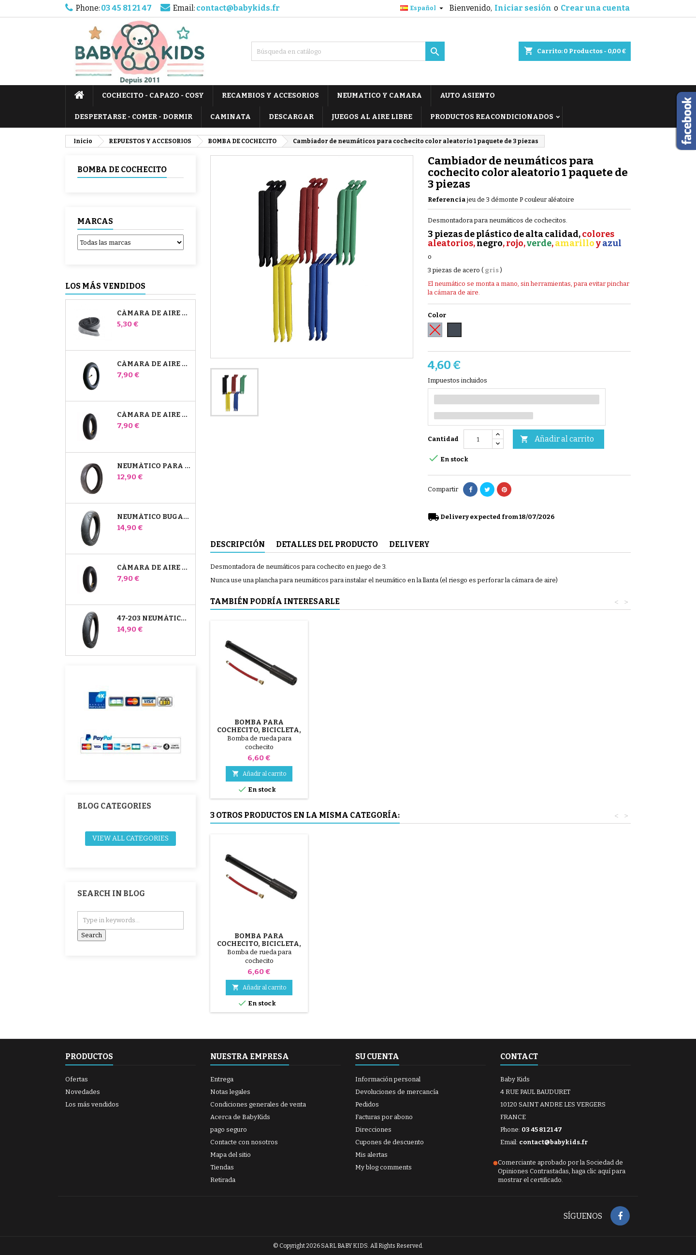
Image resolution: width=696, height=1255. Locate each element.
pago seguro (228, 1129)
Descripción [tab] (237, 544)
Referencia (446, 199)
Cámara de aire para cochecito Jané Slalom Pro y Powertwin (154, 364)
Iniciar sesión (522, 8)
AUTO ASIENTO (467, 95)
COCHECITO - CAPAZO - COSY (153, 95)
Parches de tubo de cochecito (259, 940)
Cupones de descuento (389, 1142)
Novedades (82, 1091)
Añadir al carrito (557, 439)
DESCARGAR (291, 117)
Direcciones (373, 1129)
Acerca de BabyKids (240, 1117)
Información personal (387, 1079)
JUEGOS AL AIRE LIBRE (372, 117)
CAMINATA (230, 117)
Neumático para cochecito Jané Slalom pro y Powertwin (154, 466)
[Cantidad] (478, 439)
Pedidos (367, 1104)
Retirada (222, 1179)
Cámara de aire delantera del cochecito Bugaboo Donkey (154, 415)
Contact (519, 1056)
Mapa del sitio (230, 1154)
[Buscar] (348, 51)
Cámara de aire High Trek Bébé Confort (154, 313)
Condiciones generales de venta (258, 1104)
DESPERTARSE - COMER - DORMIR (133, 117)
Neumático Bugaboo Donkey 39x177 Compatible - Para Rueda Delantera (154, 517)
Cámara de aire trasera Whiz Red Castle (154, 568)
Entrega (221, 1079)
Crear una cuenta (595, 8)
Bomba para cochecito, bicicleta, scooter (259, 730)
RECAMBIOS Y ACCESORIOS (270, 95)
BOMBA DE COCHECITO (122, 169)
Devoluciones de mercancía (396, 1091)
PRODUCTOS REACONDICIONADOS (491, 117)
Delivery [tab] (409, 544)
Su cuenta (377, 1056)
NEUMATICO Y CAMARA (379, 95)
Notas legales (230, 1091)
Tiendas (222, 1167)
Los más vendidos (105, 286)
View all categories (130, 838)
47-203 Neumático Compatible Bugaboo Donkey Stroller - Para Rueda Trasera (154, 618)
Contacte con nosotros (244, 1142)
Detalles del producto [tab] (327, 544)
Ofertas (76, 1079)
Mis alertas (371, 1154)
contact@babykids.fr (238, 8)
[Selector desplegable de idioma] (423, 8)
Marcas (95, 221)
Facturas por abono (384, 1117)
